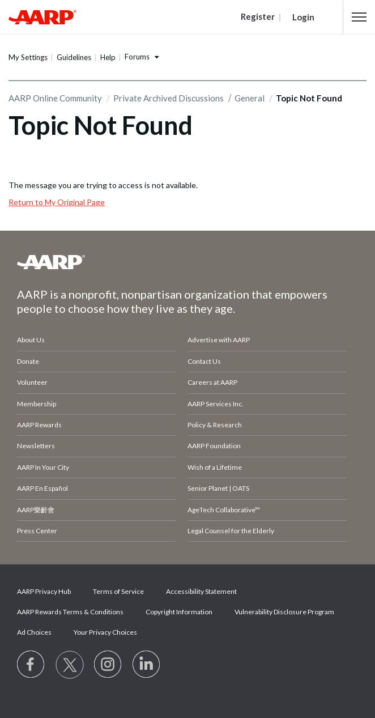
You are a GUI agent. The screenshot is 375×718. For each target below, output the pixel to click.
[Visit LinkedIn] (147, 665)
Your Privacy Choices (105, 632)
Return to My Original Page (56, 202)
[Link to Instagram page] (108, 665)
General (250, 98)
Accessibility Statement (201, 591)
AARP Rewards (39, 424)
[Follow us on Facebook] (31, 665)
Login (303, 17)
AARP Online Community (55, 98)
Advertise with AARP (219, 339)
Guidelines (74, 57)
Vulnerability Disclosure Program (284, 611)
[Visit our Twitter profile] (70, 665)
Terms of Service (118, 591)
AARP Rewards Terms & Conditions (70, 611)
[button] (359, 17)
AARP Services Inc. (216, 404)
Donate (28, 361)
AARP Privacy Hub (44, 591)
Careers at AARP (212, 382)
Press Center (37, 530)
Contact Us (204, 361)
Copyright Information (179, 611)
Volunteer (32, 382)
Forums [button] (137, 56)
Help (108, 57)
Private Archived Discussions (168, 98)
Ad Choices (34, 632)
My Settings (28, 57)
